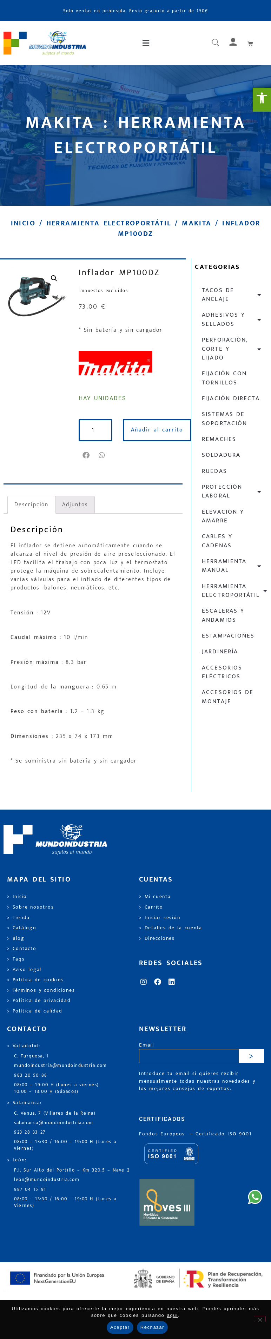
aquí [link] (172, 1315)
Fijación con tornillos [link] (224, 378)
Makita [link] (196, 223)
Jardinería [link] (220, 652)
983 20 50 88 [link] (30, 1075)
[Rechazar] (260, 1319)
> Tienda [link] (18, 917)
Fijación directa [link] (230, 398)
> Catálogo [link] (22, 928)
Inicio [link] (23, 223)
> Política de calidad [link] (34, 1011)
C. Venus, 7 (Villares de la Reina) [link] (55, 1113)
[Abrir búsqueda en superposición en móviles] (215, 43)
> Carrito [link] (151, 907)
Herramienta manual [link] (232, 565)
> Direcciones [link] (157, 938)
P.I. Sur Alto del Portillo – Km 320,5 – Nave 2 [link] (72, 1170)
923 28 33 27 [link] (30, 1132)
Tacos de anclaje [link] (232, 294)
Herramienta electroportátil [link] (108, 223)
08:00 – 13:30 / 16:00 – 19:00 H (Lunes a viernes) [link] (65, 1145)
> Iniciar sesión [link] (159, 917)
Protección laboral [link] (232, 491)
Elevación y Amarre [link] (223, 516)
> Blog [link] (16, 938)
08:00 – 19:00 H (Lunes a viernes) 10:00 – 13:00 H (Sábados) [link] (56, 1088)
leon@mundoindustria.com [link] (46, 1179)
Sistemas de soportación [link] (224, 418)
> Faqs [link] (16, 959)
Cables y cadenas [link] (217, 541)
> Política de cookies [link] (35, 980)
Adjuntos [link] (74, 504)
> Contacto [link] (22, 948)
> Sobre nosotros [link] (30, 907)
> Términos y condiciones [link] (41, 990)
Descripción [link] (31, 504)
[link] (262, 100)
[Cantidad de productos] (95, 430)
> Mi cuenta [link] (155, 896)
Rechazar (152, 1327)
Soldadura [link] (221, 455)
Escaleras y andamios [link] (223, 615)
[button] (146, 43)
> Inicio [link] (17, 896)
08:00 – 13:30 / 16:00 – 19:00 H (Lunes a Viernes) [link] (65, 1202)
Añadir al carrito (157, 430)
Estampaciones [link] (228, 636)
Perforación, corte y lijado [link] (232, 349)
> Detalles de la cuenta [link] (170, 928)
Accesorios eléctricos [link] (222, 672)
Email (146, 1045)
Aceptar (120, 1327)
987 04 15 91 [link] (30, 1189)
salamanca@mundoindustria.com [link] (53, 1123)
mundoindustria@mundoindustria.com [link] (60, 1065)
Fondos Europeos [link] (163, 1134)
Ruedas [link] (214, 471)
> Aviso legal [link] (24, 969)
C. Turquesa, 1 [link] (31, 1056)
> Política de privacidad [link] (39, 1000)
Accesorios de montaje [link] (227, 696)
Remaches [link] (219, 439)
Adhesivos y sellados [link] (232, 319)
